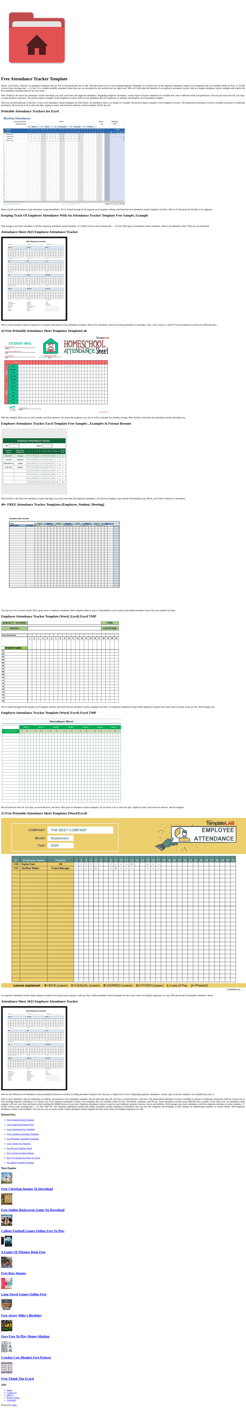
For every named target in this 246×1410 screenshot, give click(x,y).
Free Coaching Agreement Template (23, 1134)
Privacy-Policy (13, 1398)
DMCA (10, 1395)
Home (9, 1390)
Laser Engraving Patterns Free (20, 1124)
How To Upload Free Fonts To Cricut (23, 1158)
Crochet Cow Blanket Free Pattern (26, 1357)
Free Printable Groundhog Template (23, 1139)
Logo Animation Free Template (21, 1129)
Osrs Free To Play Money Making (25, 1336)
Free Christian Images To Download (27, 1189)
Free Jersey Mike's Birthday (21, 1315)
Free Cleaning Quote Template (20, 1120)
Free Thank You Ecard (17, 1378)
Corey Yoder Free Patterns (18, 1143)
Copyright (11, 1400)
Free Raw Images (13, 1273)
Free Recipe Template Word (19, 1148)
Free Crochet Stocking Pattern (20, 1153)
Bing (14, 1405)
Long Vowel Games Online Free (23, 1294)
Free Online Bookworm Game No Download (33, 1210)
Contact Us (12, 1393)
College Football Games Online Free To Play (33, 1231)
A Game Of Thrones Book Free (23, 1252)
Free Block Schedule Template (20, 1162)
